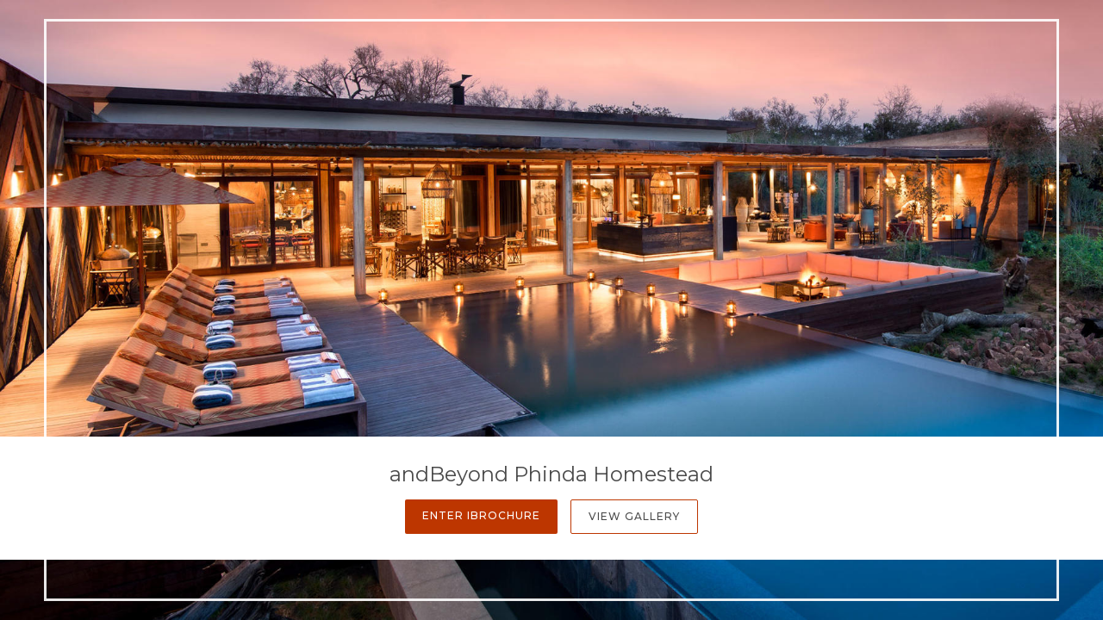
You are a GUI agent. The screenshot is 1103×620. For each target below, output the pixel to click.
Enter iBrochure (481, 515)
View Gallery (634, 516)
